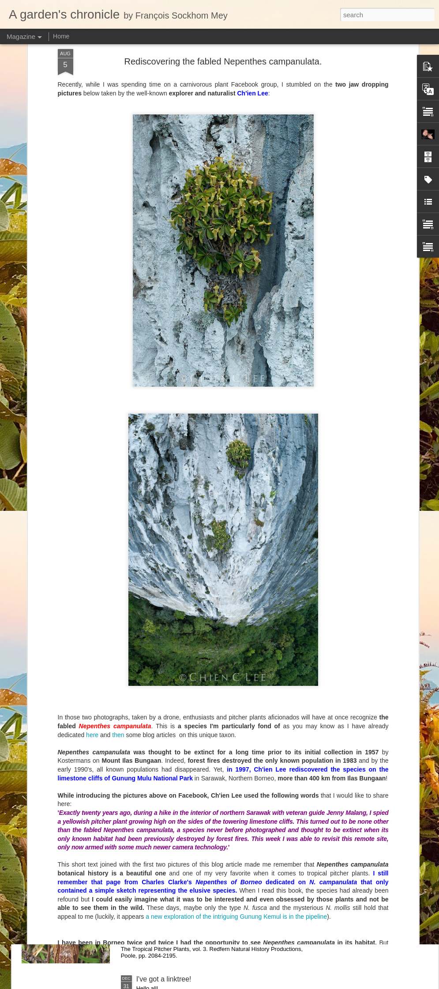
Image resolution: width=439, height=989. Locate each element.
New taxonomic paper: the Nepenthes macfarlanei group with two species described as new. (214, 882)
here (92, 608)
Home (61, 36)
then (118, 608)
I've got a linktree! (163, 979)
